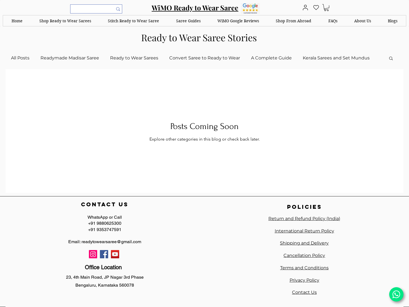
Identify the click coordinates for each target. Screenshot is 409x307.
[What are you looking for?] (88, 9)
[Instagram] (93, 254)
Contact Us (304, 292)
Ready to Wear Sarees (134, 58)
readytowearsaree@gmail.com (111, 241)
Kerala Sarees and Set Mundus (336, 58)
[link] (326, 7)
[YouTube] (115, 254)
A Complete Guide (271, 58)
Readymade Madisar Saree (69, 58)
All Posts (20, 58)
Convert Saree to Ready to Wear (204, 58)
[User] (305, 7)
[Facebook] (104, 254)
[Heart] (316, 7)
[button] (65, 20)
